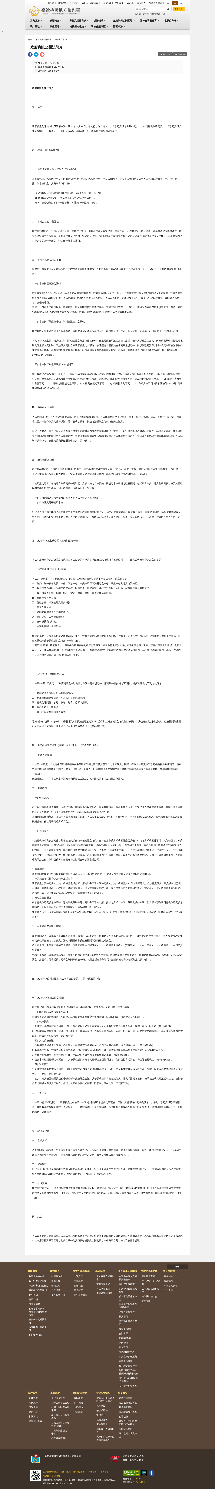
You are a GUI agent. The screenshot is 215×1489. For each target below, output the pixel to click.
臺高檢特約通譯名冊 (38, 1321)
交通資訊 (78, 1276)
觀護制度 (100, 1405)
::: (28, 2)
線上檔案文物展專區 (128, 1435)
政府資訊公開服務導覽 (128, 1290)
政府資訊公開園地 (122, 20)
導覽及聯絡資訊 (77, 20)
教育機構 (78, 1402)
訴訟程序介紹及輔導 (105, 1278)
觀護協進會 (102, 1419)
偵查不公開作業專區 (128, 1298)
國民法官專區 (125, 1428)
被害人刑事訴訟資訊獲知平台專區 (105, 1399)
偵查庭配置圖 (80, 1294)
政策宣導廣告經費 (128, 1356)
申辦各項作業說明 (38, 1290)
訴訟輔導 (98, 20)
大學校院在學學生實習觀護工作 (105, 1438)
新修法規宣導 (148, 1276)
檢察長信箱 (34, 1304)
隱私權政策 (66, 1471)
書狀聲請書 (155, 14)
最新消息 (168, 1281)
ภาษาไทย (119, 2)
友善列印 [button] (181, 54)
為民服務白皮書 (36, 1276)
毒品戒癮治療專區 (128, 1402)
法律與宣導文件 (61, 39)
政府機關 (78, 1398)
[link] (30, 54)
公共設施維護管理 (128, 1365)
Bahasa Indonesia (90, 2)
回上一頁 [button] (167, 54)
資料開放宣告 (79, 1471)
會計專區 (123, 1333)
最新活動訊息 (170, 1285)
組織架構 (55, 1281)
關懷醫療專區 (125, 1398)
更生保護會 (102, 1424)
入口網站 (78, 1407)
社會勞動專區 (125, 1407)
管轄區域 (55, 1285)
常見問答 (141, 2)
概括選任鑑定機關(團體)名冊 (128, 1306)
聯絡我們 (33, 1299)
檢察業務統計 (125, 1338)
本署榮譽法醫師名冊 (38, 1329)
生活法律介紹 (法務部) (151, 1282)
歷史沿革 (55, 1290)
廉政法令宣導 (58, 1398)
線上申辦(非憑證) (37, 1281)
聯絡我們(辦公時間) (51, 1476)
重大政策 (123, 1347)
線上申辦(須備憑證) (38, 1285)
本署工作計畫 (125, 1361)
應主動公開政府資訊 (128, 1322)
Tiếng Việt (106, 2)
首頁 (30, 39)
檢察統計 (33, 1402)
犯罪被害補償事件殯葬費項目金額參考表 (38, 1311)
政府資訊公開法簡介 (46, 47)
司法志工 (100, 1415)
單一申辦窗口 (92, 1471)
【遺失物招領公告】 (59, 1432)
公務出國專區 (125, 1328)
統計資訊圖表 (35, 1421)
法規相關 (78, 1411)
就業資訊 (123, 1342)
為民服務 (35, 20)
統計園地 (35, 26)
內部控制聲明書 (127, 1284)
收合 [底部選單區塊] (177, 1266)
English (130, 2)
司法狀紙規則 (103, 1288)
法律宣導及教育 (148, 20)
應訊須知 (33, 1294)
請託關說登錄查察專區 (60, 1416)
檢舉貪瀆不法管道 (60, 1402)
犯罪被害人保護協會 (105, 1430)
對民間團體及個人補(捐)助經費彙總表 (128, 1372)
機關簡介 (54, 20)
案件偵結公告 (170, 1276)
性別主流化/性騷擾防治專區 (128, 1379)
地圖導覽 (78, 1281)
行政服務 (33, 1407)
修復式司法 (102, 1410)
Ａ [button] (175, 2)
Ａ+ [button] (181, 2)
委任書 (146, 14)
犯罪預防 (123, 1416)
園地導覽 (33, 1398)
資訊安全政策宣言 (51, 1471)
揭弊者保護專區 (59, 1438)
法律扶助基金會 (149, 1296)
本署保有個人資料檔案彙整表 (128, 1278)
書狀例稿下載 (103, 1284)
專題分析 (33, 1411)
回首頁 (51, 2)
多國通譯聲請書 (104, 1293)
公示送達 (168, 1290)
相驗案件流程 (35, 1335)
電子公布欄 (170, 20)
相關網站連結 (76, 26)
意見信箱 (104, 1471)
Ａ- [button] (168, 2)
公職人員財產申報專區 (60, 1409)
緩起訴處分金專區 (128, 1411)
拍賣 (164, 14)
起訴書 (138, 14)
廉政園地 (54, 26)
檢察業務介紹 (58, 1294)
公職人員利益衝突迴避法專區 (60, 1424)
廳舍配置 (78, 1290)
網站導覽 (62, 2)
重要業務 (118, 26)
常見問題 (146, 1301)
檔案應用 (123, 1316)
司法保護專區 (98, 26)
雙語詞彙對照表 (127, 1351)
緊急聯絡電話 (155, 2)
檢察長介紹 (57, 1276)
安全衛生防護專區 (128, 1385)
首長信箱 (74, 2)
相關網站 (33, 1416)
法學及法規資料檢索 (150, 1290)
